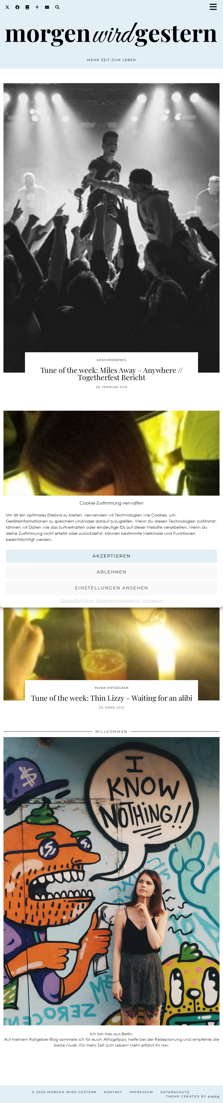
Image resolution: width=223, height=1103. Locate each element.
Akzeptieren (112, 556)
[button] (215, 7)
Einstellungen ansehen (111, 588)
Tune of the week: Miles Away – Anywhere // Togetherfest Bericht (111, 373)
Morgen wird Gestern (72, 1092)
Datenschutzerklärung (118, 600)
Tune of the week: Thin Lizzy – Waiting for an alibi (111, 697)
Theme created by (193, 1096)
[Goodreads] (27, 7)
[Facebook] (17, 7)
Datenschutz (175, 1092)
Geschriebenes (111, 360)
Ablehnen (112, 572)
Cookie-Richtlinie (76, 600)
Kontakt (113, 1092)
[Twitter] (7, 7)
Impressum (153, 600)
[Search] (57, 7)
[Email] (47, 7)
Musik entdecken (112, 688)
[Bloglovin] (37, 7)
